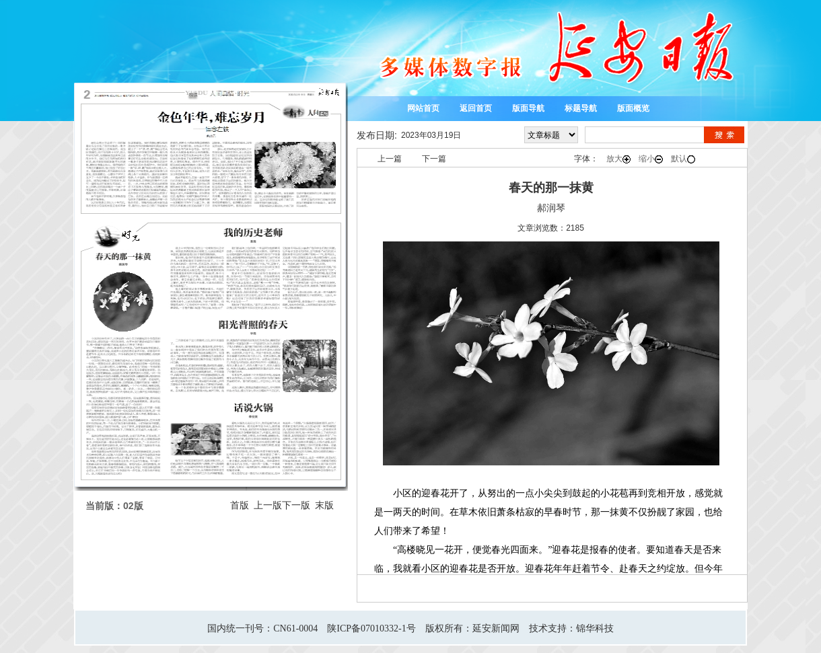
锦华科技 (595, 628)
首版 (239, 505)
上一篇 (390, 158)
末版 (324, 505)
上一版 (268, 505)
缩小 (651, 158)
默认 (683, 158)
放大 (618, 158)
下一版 (296, 505)
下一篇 (434, 158)
